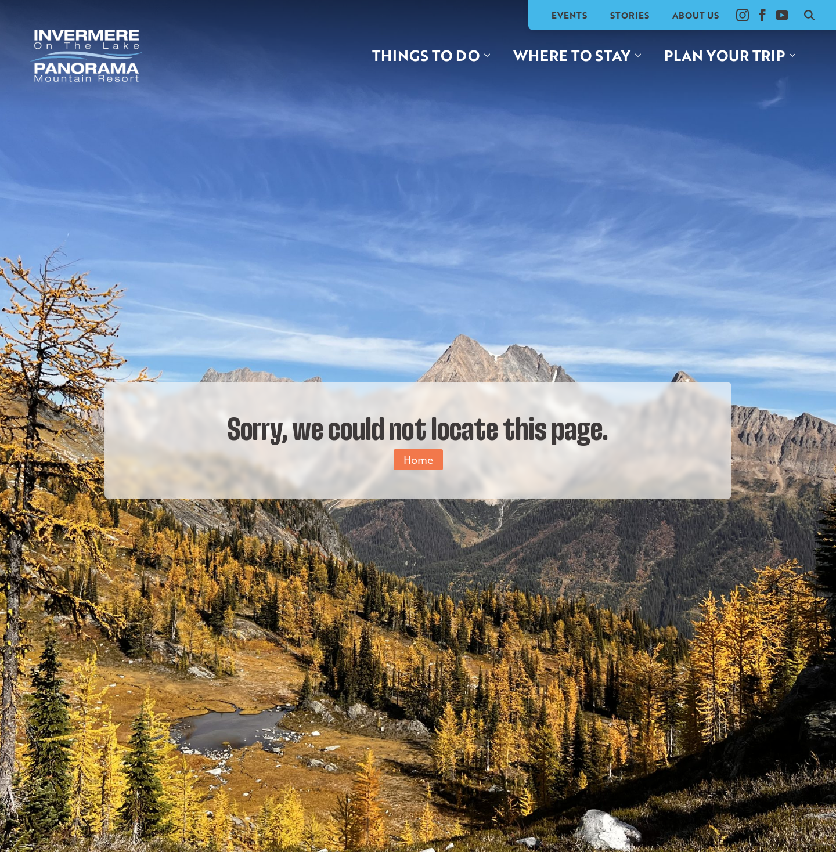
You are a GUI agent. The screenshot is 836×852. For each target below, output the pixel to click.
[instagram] (742, 15)
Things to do (426, 55)
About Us (695, 15)
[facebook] (762, 15)
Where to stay (571, 55)
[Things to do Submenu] (491, 55)
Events (569, 15)
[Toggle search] (809, 15)
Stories (629, 15)
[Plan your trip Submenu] (796, 55)
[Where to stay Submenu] (641, 55)
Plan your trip (724, 55)
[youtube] (782, 15)
